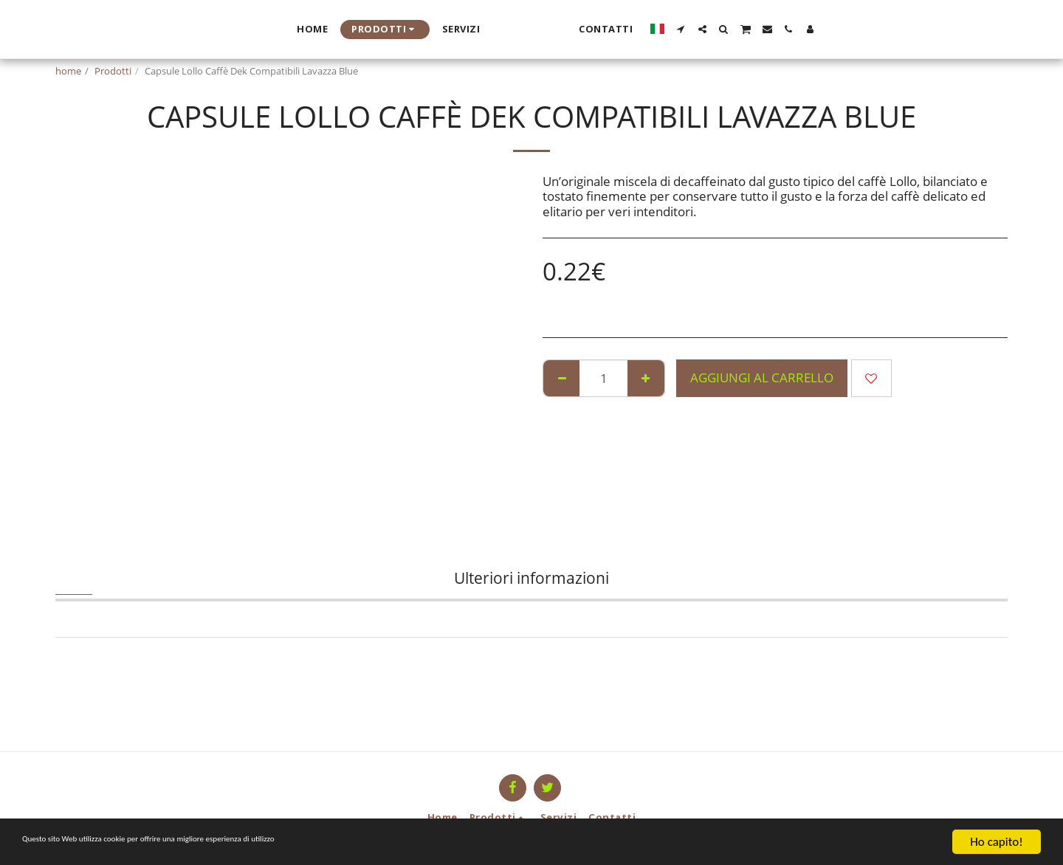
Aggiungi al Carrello (761, 377)
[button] (823, 29)
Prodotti (112, 70)
